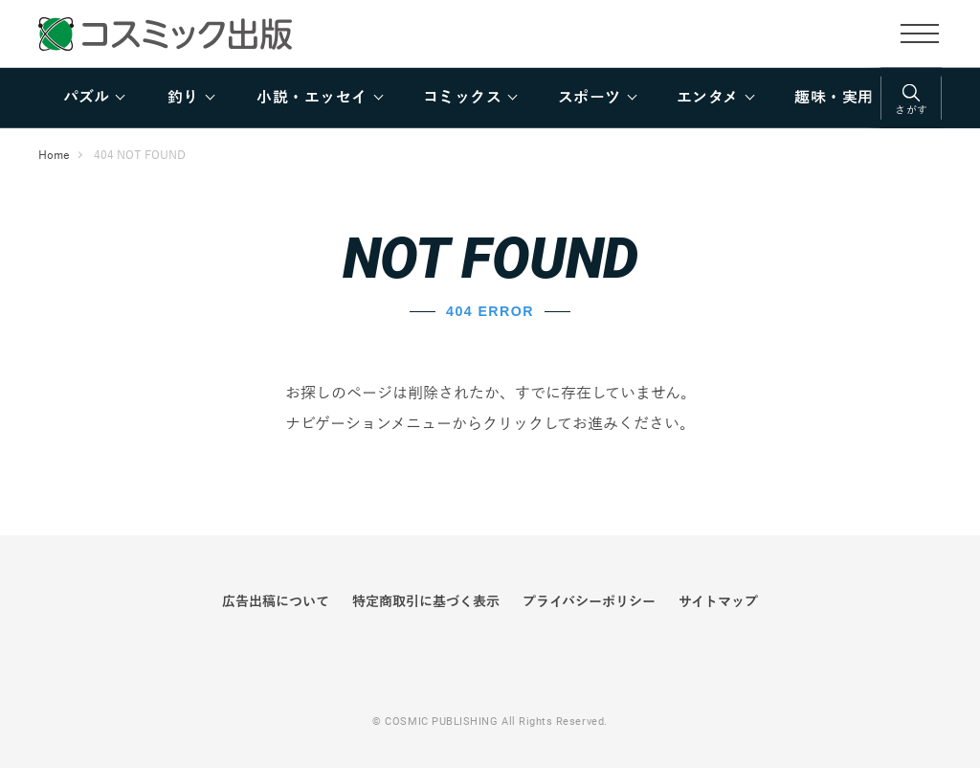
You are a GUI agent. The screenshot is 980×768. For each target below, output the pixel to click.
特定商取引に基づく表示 (426, 601)
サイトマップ (718, 601)
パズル (86, 97)
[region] (490, 97)
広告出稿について (275, 601)
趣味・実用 (833, 97)
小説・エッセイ (311, 97)
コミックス (462, 97)
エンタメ (708, 97)
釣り (183, 97)
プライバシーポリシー (589, 601)
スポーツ (589, 97)
